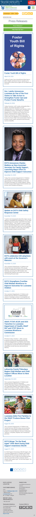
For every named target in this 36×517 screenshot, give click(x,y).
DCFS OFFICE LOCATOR (7, 483)
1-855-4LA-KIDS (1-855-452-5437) (9, 2)
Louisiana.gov (7, 13)
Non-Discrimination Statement (26, 493)
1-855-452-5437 (6, 501)
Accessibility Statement (24, 487)
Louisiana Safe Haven (8, 510)
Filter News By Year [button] (17, 29)
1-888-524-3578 (6, 492)
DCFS (12, 13)
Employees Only (22, 491)
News (16, 13)
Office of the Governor (8, 512)
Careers (21, 485)
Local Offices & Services (24, 484)
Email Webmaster (23, 490)
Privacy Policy (22, 494)
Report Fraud (6, 513)
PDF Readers (22, 488)
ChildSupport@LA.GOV (12, 491)
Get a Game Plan (6, 507)
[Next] (24, 469)
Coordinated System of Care (9, 506)
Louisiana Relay (6, 494)
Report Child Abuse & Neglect (31, 2)
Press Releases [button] (17, 26)
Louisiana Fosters (7, 509)
